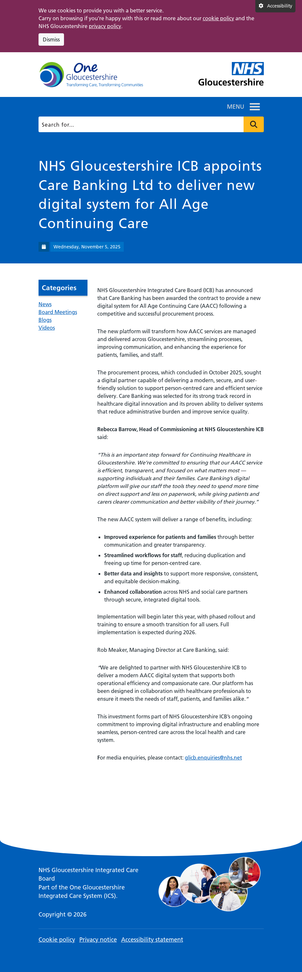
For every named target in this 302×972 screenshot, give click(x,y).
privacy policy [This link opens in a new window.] (105, 26)
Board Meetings (58, 312)
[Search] (150, 124)
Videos (47, 327)
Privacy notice (98, 939)
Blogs (45, 320)
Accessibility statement (152, 939)
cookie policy (218, 18)
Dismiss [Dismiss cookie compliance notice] (51, 39)
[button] (235, 107)
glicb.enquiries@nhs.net (213, 757)
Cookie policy (57, 939)
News (45, 304)
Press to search (253, 124)
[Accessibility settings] (275, 6)
